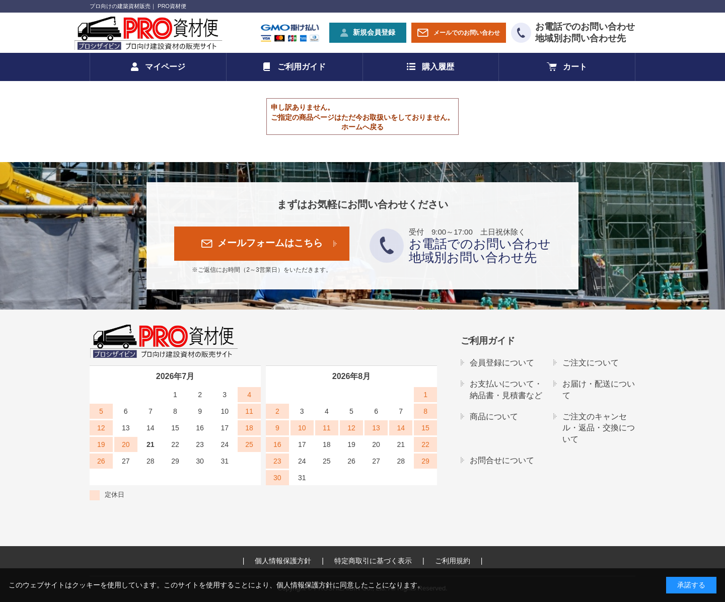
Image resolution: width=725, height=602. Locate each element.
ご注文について (590, 362)
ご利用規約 (452, 561)
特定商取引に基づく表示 (373, 561)
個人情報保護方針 (283, 561)
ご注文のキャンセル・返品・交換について (598, 427)
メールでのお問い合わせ (466, 32)
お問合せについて (502, 460)
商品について (494, 416)
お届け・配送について (598, 389)
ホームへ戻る (362, 127)
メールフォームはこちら (270, 243)
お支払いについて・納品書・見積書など (506, 389)
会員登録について (502, 362)
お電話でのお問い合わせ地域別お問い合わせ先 (585, 32)
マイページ (165, 66)
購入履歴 (438, 66)
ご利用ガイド (301, 66)
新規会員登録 (374, 32)
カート (575, 66)
